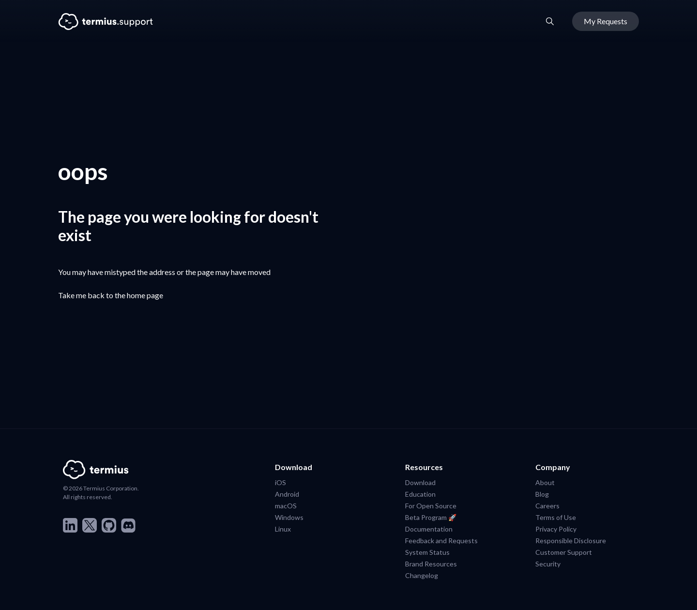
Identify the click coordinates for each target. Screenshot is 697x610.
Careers (547, 505)
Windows (289, 517)
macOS (286, 505)
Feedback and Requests (441, 540)
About (545, 482)
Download (420, 482)
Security (548, 563)
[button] (550, 21)
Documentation (429, 529)
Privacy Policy (555, 529)
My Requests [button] (605, 21)
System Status (427, 552)
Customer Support (563, 552)
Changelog (421, 575)
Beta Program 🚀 (430, 517)
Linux (283, 529)
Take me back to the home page (110, 295)
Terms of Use (555, 517)
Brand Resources (431, 563)
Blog (542, 494)
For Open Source (430, 505)
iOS (280, 482)
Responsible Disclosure (570, 540)
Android (287, 494)
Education (420, 494)
